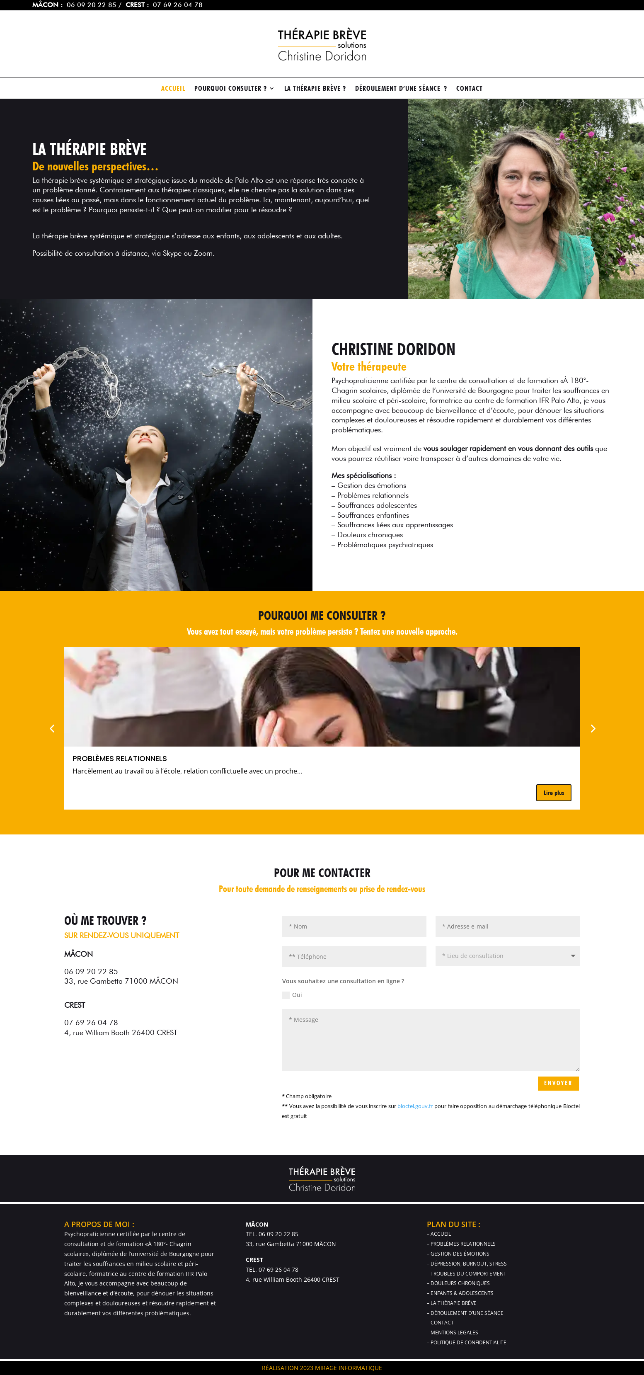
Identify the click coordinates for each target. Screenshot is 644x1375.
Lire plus (554, 793)
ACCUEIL (173, 88)
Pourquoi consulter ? (230, 88)
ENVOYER (558, 1083)
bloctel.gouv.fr (415, 1106)
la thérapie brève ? (315, 88)
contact (469, 88)
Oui (292, 995)
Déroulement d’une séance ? (401, 88)
